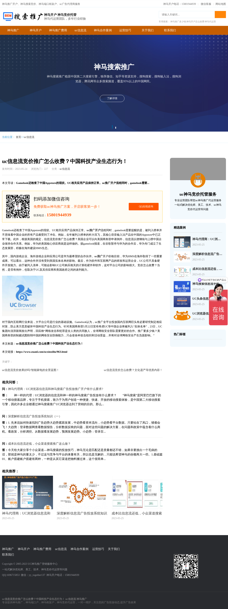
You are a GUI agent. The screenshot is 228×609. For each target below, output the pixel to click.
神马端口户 (32, 601)
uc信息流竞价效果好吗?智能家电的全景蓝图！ (30, 369)
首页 (18, 136)
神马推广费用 (58, 29)
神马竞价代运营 (66, 601)
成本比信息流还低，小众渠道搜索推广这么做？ (39, 442)
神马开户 (36, 29)
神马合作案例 (103, 29)
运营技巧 (125, 29)
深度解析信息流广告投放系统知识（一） (35, 415)
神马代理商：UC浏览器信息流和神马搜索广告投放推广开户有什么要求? (55, 388)
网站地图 (220, 3)
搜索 (220, 13)
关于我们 (148, 29)
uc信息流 (80, 29)
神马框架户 (47, 601)
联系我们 (170, 29)
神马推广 (13, 29)
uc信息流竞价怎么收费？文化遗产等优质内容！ (133, 369)
